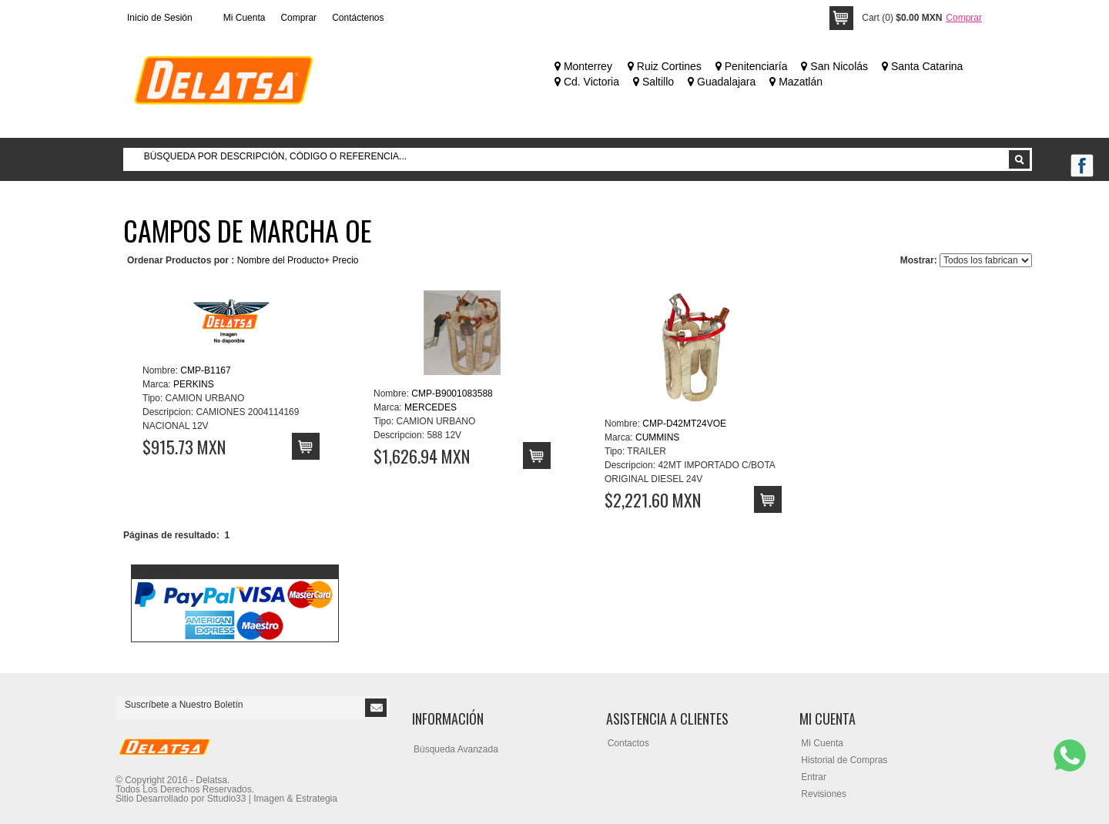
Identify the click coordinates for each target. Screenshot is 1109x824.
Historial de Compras (844, 760)
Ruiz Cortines (665, 66)
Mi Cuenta (244, 17)
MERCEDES (430, 407)
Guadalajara (722, 81)
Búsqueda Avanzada (456, 749)
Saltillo (653, 81)
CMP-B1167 (205, 370)
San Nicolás (834, 66)
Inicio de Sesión (160, 17)
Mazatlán (796, 81)
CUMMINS (657, 437)
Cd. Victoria (586, 81)
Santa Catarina (922, 66)
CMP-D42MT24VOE (684, 423)
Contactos (628, 743)
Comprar (298, 17)
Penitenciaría (751, 66)
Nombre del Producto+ (283, 260)
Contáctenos (358, 17)
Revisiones (823, 794)
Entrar (813, 777)
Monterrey (583, 66)
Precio (345, 260)
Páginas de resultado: (171, 535)
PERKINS (193, 384)
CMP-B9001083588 (451, 393)
